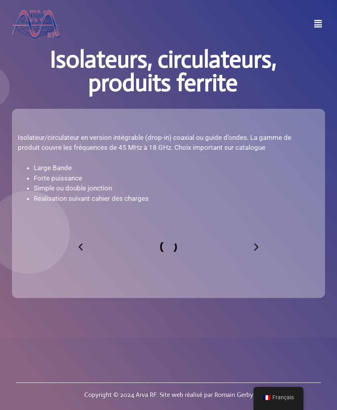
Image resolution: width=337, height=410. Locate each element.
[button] (318, 24)
